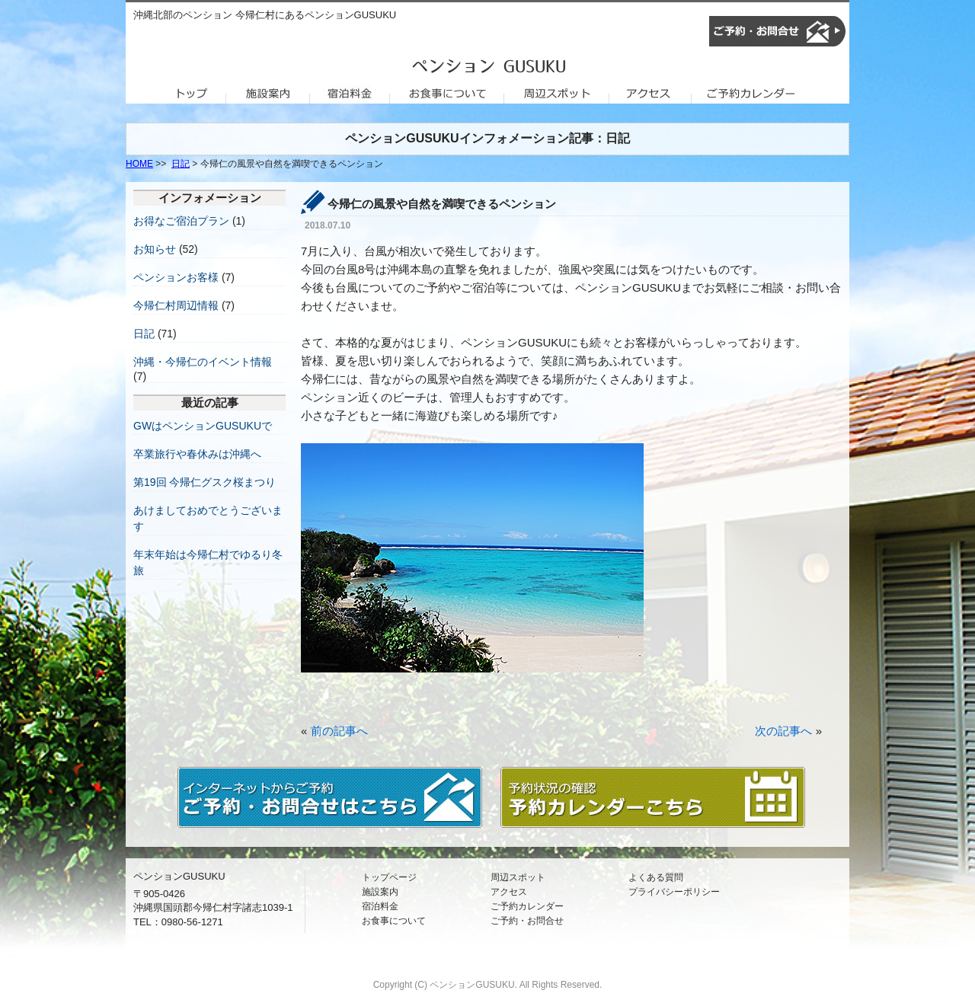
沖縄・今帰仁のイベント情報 (202, 362)
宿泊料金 (380, 906)
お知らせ (154, 249)
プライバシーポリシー (674, 891)
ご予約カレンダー (527, 906)
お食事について (394, 920)
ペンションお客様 (176, 277)
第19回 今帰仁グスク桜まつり (204, 482)
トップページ (389, 877)
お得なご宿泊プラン (181, 221)
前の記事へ (339, 730)
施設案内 (380, 891)
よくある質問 (655, 877)
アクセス (509, 891)
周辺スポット (518, 877)
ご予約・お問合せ (527, 920)
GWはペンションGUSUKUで (202, 426)
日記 (180, 163)
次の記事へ (783, 730)
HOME (139, 163)
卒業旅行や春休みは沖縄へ (197, 454)
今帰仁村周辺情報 (176, 305)
